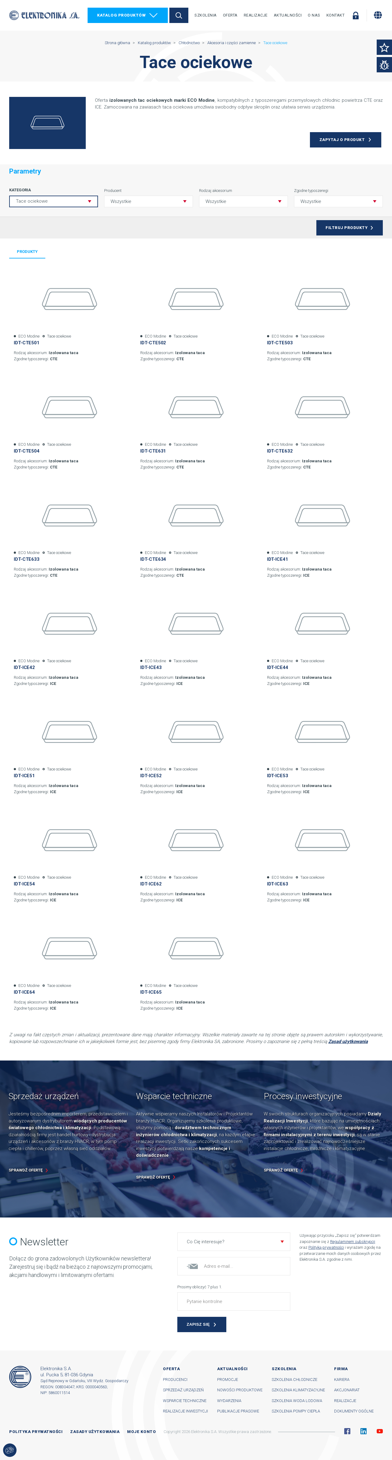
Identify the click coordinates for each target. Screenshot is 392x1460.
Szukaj (178, 15)
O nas (314, 15)
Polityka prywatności (35, 1431)
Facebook (347, 1431)
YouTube (380, 1431)
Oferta (230, 15)
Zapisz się (198, 1324)
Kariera (341, 1379)
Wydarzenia (229, 1400)
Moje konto (141, 1431)
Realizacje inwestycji (185, 1411)
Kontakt (335, 15)
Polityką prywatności (326, 1247)
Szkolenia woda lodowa (297, 1400)
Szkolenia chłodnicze (294, 1379)
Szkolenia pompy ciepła (296, 1411)
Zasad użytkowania (348, 1041)
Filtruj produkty (347, 227)
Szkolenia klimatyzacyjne (298, 1390)
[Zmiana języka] (378, 15)
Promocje (227, 1379)
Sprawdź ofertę (26, 1170)
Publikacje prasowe (238, 1411)
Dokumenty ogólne (354, 1411)
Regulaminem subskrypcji (352, 1241)
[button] (148, 201)
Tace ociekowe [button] (32, 201)
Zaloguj (355, 15)
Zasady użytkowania (94, 1431)
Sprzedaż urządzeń (183, 1390)
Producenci (175, 1379)
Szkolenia (205, 15)
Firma (341, 1368)
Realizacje (256, 15)
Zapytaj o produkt (342, 139)
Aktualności (288, 15)
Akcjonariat (347, 1390)
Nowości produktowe (239, 1390)
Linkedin (363, 1431)
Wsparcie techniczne (184, 1400)
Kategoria (20, 190)
